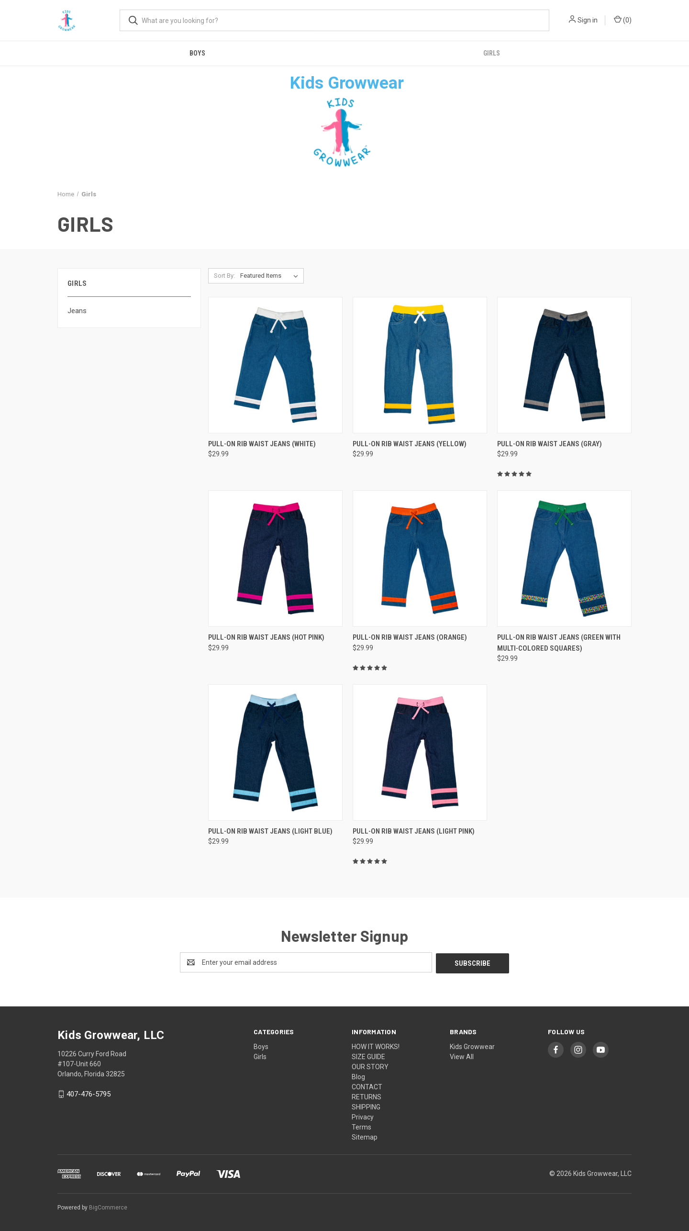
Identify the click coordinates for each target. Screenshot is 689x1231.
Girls (491, 53)
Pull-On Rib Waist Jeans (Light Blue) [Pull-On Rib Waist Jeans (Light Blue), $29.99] (270, 831)
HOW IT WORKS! (376, 1046)
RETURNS (366, 1096)
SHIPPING (366, 1106)
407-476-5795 (89, 1093)
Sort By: (224, 275)
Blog (358, 1076)
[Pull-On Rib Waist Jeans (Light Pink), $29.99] (420, 752)
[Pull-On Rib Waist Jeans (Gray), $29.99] (564, 365)
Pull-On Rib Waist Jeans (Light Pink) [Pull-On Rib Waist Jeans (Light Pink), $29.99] (414, 831)
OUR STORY (370, 1066)
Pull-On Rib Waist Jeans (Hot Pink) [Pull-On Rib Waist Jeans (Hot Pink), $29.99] (266, 637)
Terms (361, 1126)
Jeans (77, 310)
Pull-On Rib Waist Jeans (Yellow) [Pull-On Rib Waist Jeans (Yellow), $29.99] (410, 444)
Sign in (588, 20)
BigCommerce (108, 1206)
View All (462, 1056)
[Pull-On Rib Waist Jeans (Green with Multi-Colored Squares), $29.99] (564, 558)
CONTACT (367, 1086)
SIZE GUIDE (368, 1056)
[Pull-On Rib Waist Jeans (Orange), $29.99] (420, 558)
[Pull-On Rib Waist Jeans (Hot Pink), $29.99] (275, 558)
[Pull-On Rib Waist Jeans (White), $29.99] (275, 365)
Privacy (363, 1116)
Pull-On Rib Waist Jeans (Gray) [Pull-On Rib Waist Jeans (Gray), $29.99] (549, 444)
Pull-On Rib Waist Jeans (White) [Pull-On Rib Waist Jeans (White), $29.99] (262, 444)
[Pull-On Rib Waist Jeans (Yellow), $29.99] (420, 365)
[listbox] (271, 276)
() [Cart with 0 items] (623, 19)
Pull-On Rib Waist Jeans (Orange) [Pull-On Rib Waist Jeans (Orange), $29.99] (410, 637)
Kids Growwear (472, 1046)
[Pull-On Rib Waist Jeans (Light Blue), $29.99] (275, 752)
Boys (197, 53)
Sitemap (365, 1136)
